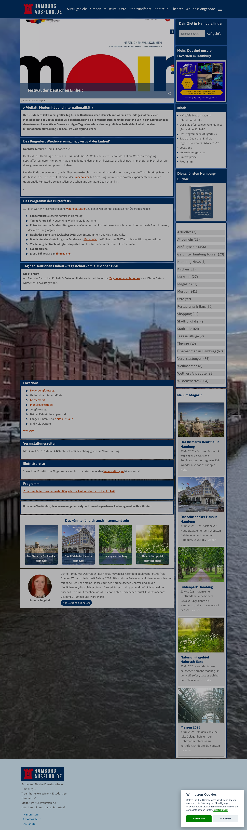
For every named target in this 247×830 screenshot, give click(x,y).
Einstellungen (220, 810)
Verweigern (226, 819)
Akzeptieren (199, 819)
